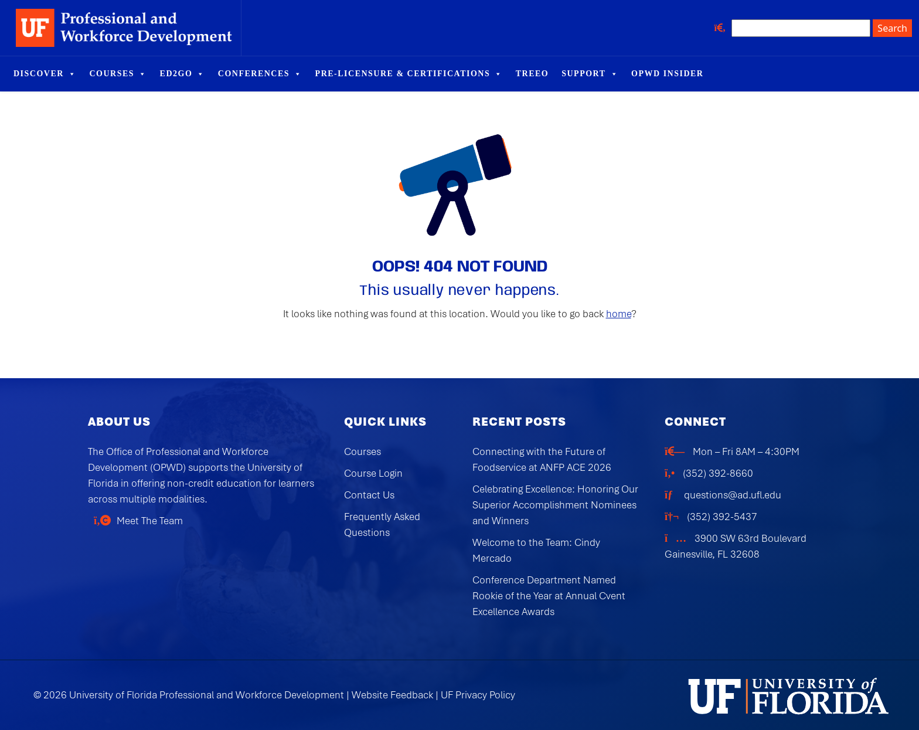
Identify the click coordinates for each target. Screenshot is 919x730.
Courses (118, 73)
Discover (44, 73)
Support (589, 73)
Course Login (373, 473)
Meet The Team (150, 520)
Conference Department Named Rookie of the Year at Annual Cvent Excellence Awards (548, 595)
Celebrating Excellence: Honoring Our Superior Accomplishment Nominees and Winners (555, 505)
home (618, 313)
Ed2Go (182, 73)
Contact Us (369, 494)
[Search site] (800, 28)
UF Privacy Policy (478, 694)
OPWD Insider (667, 73)
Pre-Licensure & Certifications (409, 73)
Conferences (260, 73)
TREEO (532, 73)
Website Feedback (392, 694)
